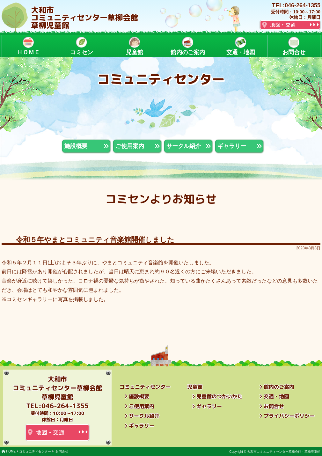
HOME (11, 451)
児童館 (134, 46)
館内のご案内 (187, 46)
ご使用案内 (141, 405)
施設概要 (139, 396)
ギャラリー (141, 425)
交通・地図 (240, 46)
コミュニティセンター (35, 451)
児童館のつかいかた (219, 396)
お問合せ (293, 46)
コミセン (81, 46)
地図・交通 (283, 24)
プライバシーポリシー (289, 415)
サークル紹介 (144, 415)
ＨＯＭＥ (28, 46)
